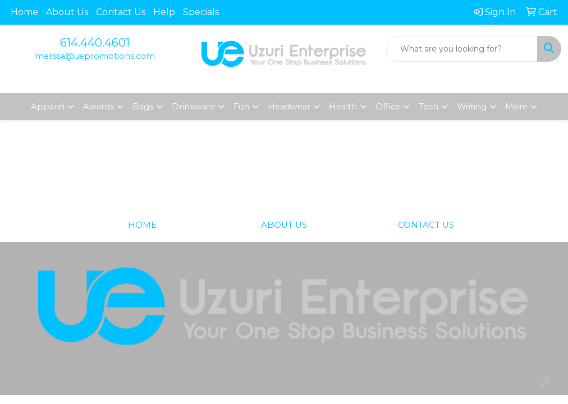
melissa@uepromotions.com (95, 56)
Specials (201, 12)
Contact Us (120, 12)
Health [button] (343, 107)
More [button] (516, 107)
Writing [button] (472, 107)
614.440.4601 (95, 42)
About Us (67, 12)
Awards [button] (98, 107)
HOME (142, 225)
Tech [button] (428, 107)
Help (164, 12)
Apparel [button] (48, 107)
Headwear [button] (289, 107)
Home (24, 12)
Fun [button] (241, 107)
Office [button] (387, 107)
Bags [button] (142, 107)
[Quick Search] (462, 49)
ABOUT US (284, 225)
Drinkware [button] (193, 107)
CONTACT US (426, 225)
